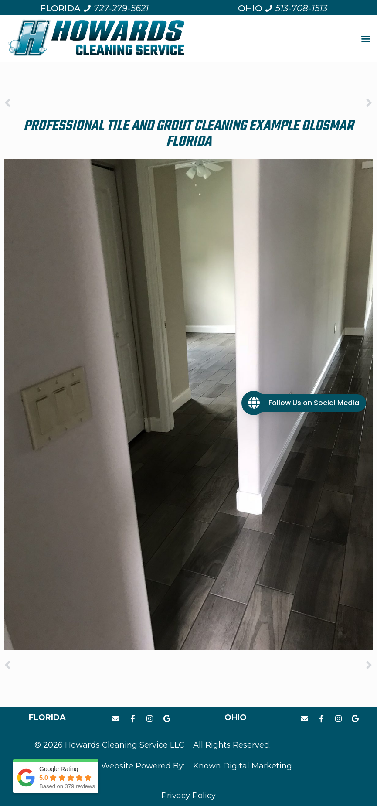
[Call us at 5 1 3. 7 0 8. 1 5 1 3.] (296, 8)
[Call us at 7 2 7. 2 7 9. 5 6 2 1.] (116, 8)
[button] (365, 38)
